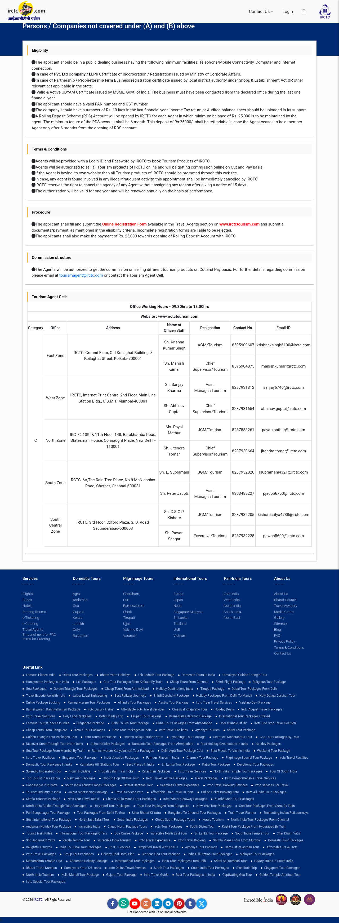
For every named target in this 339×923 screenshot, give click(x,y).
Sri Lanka (180, 618)
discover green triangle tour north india (54, 744)
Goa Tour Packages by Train (279, 737)
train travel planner (242, 813)
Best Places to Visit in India (230, 751)
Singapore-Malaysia (188, 612)
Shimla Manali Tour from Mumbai (237, 840)
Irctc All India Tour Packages (266, 792)
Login (288, 11)
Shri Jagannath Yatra (40, 840)
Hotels (27, 606)
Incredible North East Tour (168, 833)
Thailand (179, 624)
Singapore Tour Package (79, 757)
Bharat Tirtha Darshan (41, 868)
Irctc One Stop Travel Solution (275, 723)
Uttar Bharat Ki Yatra (146, 813)
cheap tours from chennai (189, 682)
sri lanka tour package (178, 764)
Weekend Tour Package (273, 751)
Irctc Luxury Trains (100, 709)
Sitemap (280, 624)
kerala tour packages (89, 730)
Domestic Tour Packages (285, 840)
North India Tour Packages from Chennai (260, 820)
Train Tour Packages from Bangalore (163, 806)
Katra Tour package (216, 764)
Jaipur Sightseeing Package (88, 792)
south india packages (132, 820)
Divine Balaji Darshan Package (190, 716)
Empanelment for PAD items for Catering (39, 637)
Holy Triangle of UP (233, 723)
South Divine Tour (202, 826)
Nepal (177, 606)
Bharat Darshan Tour (138, 785)
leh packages (86, 682)
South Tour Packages (169, 868)
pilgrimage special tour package (249, 757)
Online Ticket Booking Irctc (220, 792)
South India (232, 612)
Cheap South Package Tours (175, 820)
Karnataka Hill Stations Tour (99, 764)
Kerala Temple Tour (76, 840)
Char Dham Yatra (289, 833)
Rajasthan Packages (156, 771)
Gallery (279, 618)
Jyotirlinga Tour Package (188, 737)
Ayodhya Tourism (207, 730)
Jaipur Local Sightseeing (89, 695)
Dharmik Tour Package (202, 757)
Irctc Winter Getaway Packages (185, 799)
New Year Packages (81, 778)
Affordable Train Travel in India (172, 792)
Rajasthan (80, 636)
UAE (176, 629)
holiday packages (268, 744)
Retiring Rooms (34, 612)
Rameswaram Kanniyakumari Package (53, 709)
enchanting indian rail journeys (286, 813)
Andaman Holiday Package (89, 861)
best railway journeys (130, 695)
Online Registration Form (124, 224)
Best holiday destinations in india (224, 744)
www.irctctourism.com (239, 224)
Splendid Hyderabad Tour (43, 771)
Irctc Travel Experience (154, 840)
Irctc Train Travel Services (214, 702)
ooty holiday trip (111, 716)
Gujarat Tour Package (121, 875)
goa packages (36, 689)
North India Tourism (40, 875)
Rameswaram (133, 606)
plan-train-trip (246, 868)
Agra (76, 594)
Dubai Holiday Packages (107, 744)
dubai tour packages (78, 675)
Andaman (80, 600)
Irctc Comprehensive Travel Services (250, 778)
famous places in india (162, 757)
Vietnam (179, 636)
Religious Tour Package (269, 682)
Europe (178, 594)
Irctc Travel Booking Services (227, 785)
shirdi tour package (241, 730)
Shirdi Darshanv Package (171, 695)
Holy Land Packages (77, 716)
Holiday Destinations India (174, 689)
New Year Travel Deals (83, 799)
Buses (27, 600)
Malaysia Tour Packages (257, 854)
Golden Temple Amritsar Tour (280, 875)
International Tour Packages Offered (244, 716)
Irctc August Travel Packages (261, 709)
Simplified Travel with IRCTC (158, 847)
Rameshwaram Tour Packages (89, 702)
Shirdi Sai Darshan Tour (230, 861)
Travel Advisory (285, 606)
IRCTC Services (119, 847)
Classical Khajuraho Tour (189, 709)
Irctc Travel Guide (156, 875)
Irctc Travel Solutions (40, 716)
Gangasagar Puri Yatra (41, 785)
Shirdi (127, 612)
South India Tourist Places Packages (90, 785)
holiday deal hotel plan (117, 854)
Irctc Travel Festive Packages (166, 778)
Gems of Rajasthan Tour (242, 847)
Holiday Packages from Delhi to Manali (224, 695)
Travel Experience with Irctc (45, 695)
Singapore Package (90, 723)
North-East (232, 618)
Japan (178, 600)
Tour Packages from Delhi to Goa (101, 813)
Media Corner (284, 612)
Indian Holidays (80, 771)
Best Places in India (140, 764)
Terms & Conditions (289, 648)
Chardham (131, 594)
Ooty (76, 629)
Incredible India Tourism (114, 840)
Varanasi (129, 636)
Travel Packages (206, 778)
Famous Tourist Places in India (47, 723)
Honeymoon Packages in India (47, 682)
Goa (76, 606)
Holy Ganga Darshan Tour (277, 695)
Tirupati (129, 618)
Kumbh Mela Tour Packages (234, 799)
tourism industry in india (43, 792)
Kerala (77, 618)
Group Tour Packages (79, 854)
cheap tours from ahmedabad (127, 689)
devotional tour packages (255, 764)
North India (232, 606)
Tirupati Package (212, 689)
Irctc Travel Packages (41, 854)
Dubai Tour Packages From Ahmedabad (184, 723)
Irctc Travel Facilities (173, 730)
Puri (126, 600)
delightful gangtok (39, 847)
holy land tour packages (112, 806)
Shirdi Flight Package (230, 682)
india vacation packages (121, 757)
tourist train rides (39, 833)
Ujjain (127, 624)
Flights (28, 594)
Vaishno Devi (132, 629)
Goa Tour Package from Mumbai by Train (55, 751)
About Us (281, 594)
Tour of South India (283, 771)
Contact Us (259, 11)
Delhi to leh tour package (130, 723)
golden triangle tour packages (75, 689)
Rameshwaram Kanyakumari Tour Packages (123, 751)
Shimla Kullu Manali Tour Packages (131, 799)
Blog (277, 629)
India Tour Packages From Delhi (184, 861)
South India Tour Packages (210, 868)
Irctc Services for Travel (271, 785)
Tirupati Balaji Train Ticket (116, 771)
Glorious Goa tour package (161, 854)
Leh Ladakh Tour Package (156, 675)
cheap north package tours (127, 826)
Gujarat (78, 612)
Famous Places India (40, 675)
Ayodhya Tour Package (201, 847)
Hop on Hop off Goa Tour (121, 778)
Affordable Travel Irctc (282, 847)
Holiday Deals (224, 709)
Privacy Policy (284, 641)
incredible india (89, 826)
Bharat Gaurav (285, 600)
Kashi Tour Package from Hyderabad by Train (254, 826)
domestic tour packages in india (49, 764)
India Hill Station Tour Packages (210, 854)
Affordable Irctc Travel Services (143, 709)
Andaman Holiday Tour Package (48, 826)
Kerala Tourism (213, 820)
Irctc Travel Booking (192, 840)
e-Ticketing (31, 618)
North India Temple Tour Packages (238, 771)
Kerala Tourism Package (43, 799)
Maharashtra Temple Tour (44, 861)
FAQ (277, 636)
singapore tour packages (282, 868)
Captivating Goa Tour (237, 875)
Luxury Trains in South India (273, 861)
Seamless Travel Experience (179, 785)
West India (232, 600)
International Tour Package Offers (83, 833)
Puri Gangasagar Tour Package (48, 813)
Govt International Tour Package (48, 820)
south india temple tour (252, 833)
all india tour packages (134, 702)
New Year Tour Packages (214, 806)
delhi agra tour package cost (182, 751)
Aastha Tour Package (173, 702)
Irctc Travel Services (192, 771)
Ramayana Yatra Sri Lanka (82, 868)
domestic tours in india (198, 675)
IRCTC (38, 900)
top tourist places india (43, 778)
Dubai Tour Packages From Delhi (255, 689)
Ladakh (78, 624)
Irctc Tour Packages (168, 826)
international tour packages (134, 861)
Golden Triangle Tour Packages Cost (51, 737)
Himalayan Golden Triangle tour (244, 675)
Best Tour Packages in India (131, 730)
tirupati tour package (146, 716)
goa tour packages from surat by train (267, 806)
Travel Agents (33, 629)
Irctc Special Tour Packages (45, 882)
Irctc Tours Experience (100, 737)
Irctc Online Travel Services (127, 868)
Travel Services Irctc (129, 792)
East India (231, 594)
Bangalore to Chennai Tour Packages (194, 813)
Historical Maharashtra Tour (232, 737)
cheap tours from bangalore (46, 730)
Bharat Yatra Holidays (115, 675)
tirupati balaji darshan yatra (143, 737)
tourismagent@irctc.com (81, 275)
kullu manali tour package (80, 875)
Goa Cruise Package (128, 833)
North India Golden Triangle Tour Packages (56, 806)
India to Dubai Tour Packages (80, 847)
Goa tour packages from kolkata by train (133, 682)
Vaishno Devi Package (255, 702)
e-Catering (30, 624)
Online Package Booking (43, 702)
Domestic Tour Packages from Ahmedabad (162, 744)
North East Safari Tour (94, 820)
